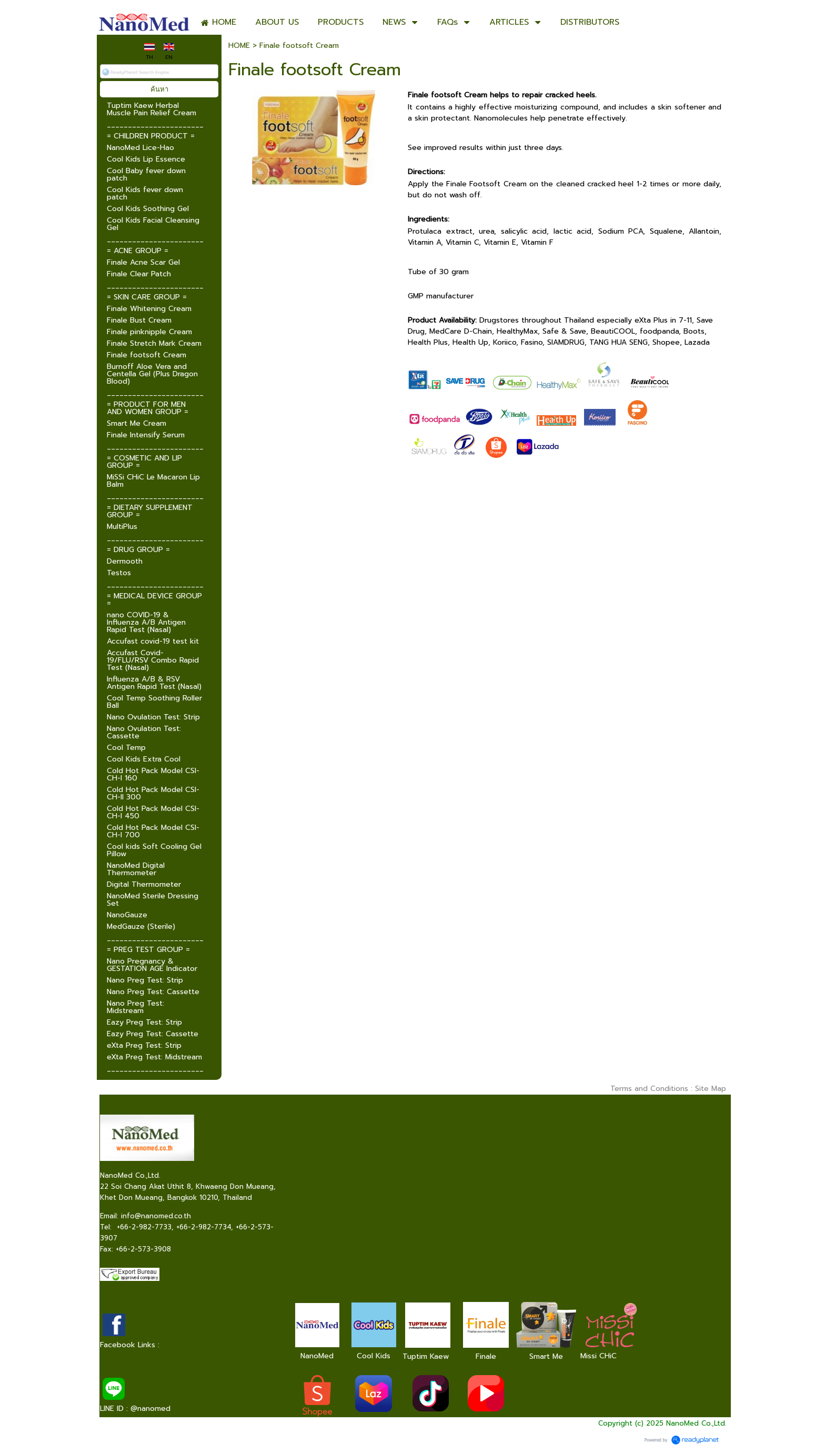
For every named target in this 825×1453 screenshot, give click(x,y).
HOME (239, 45)
